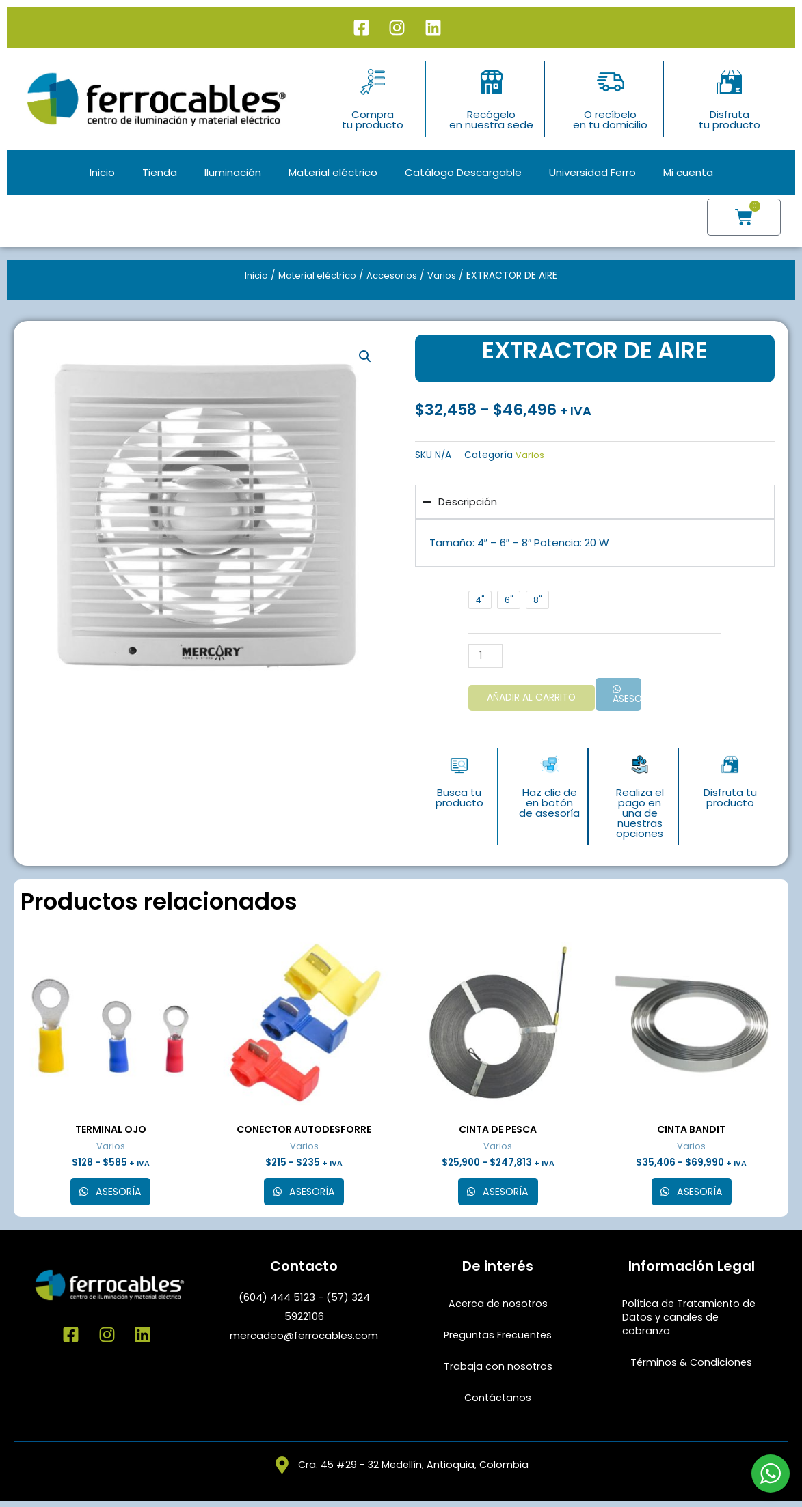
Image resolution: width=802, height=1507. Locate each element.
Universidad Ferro (592, 172)
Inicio (102, 172)
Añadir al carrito (528, 699)
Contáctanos (498, 1402)
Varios (445, 275)
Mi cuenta (688, 172)
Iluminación (232, 172)
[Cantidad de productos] (479, 656)
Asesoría (628, 700)
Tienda (159, 172)
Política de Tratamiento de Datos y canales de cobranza (691, 1321)
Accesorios (395, 275)
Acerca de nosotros (497, 1308)
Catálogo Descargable (463, 172)
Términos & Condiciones (691, 1367)
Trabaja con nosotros (497, 1371)
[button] (365, 357)
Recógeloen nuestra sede (491, 119)
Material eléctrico (333, 172)
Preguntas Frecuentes (498, 1339)
